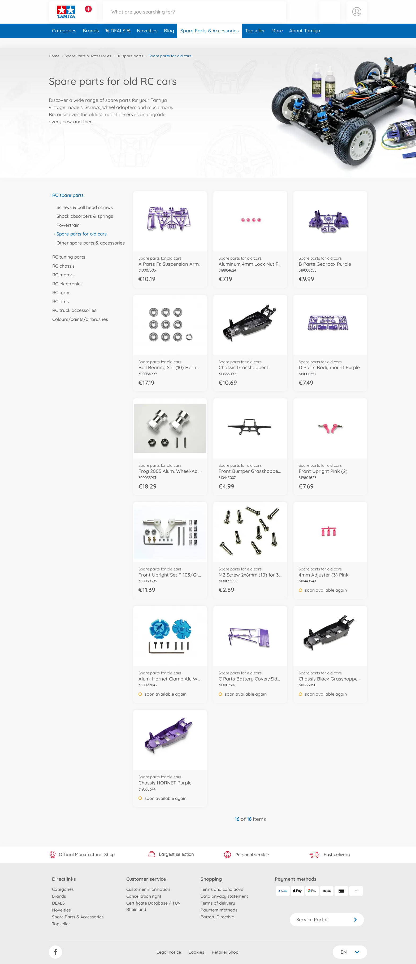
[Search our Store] (194, 16)
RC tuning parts (67, 257)
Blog (169, 41)
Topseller (255, 41)
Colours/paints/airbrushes (78, 319)
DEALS (119, 41)
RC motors (62, 274)
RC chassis (62, 266)
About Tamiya (304, 41)
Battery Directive (217, 916)
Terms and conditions (222, 889)
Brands (91, 41)
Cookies (196, 952)
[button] (329, 16)
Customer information (148, 889)
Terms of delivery (218, 903)
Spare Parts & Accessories (209, 41)
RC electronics (66, 283)
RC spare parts (129, 56)
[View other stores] (88, 14)
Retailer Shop (225, 952)
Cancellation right (143, 896)
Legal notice (169, 952)
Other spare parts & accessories (89, 243)
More (277, 41)
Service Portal (326, 920)
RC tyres (59, 292)
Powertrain (66, 225)
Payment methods (219, 910)
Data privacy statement (224, 896)
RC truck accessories (72, 310)
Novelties (147, 41)
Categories (64, 41)
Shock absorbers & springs (83, 216)
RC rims (59, 301)
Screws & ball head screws (83, 207)
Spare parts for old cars (80, 234)
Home (54, 56)
